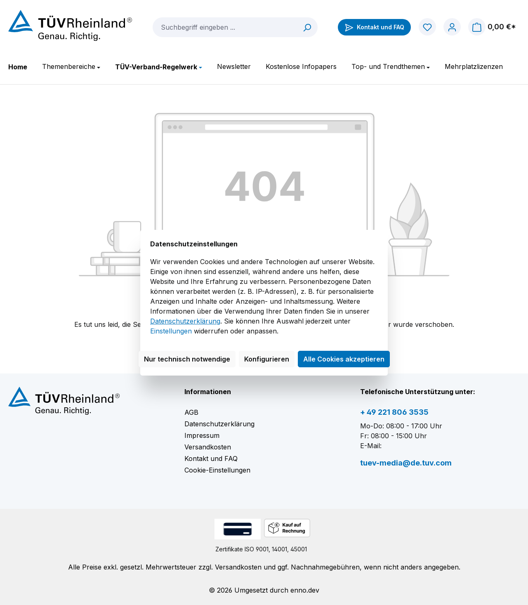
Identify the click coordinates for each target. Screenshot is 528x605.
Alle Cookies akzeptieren (343, 359)
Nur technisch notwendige (187, 359)
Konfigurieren (266, 359)
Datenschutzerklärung (185, 321)
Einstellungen (171, 331)
